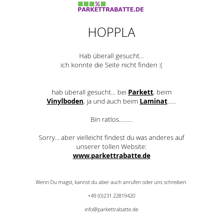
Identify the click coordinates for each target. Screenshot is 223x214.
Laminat (153, 101)
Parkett (140, 92)
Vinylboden (65, 101)
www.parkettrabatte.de (111, 155)
